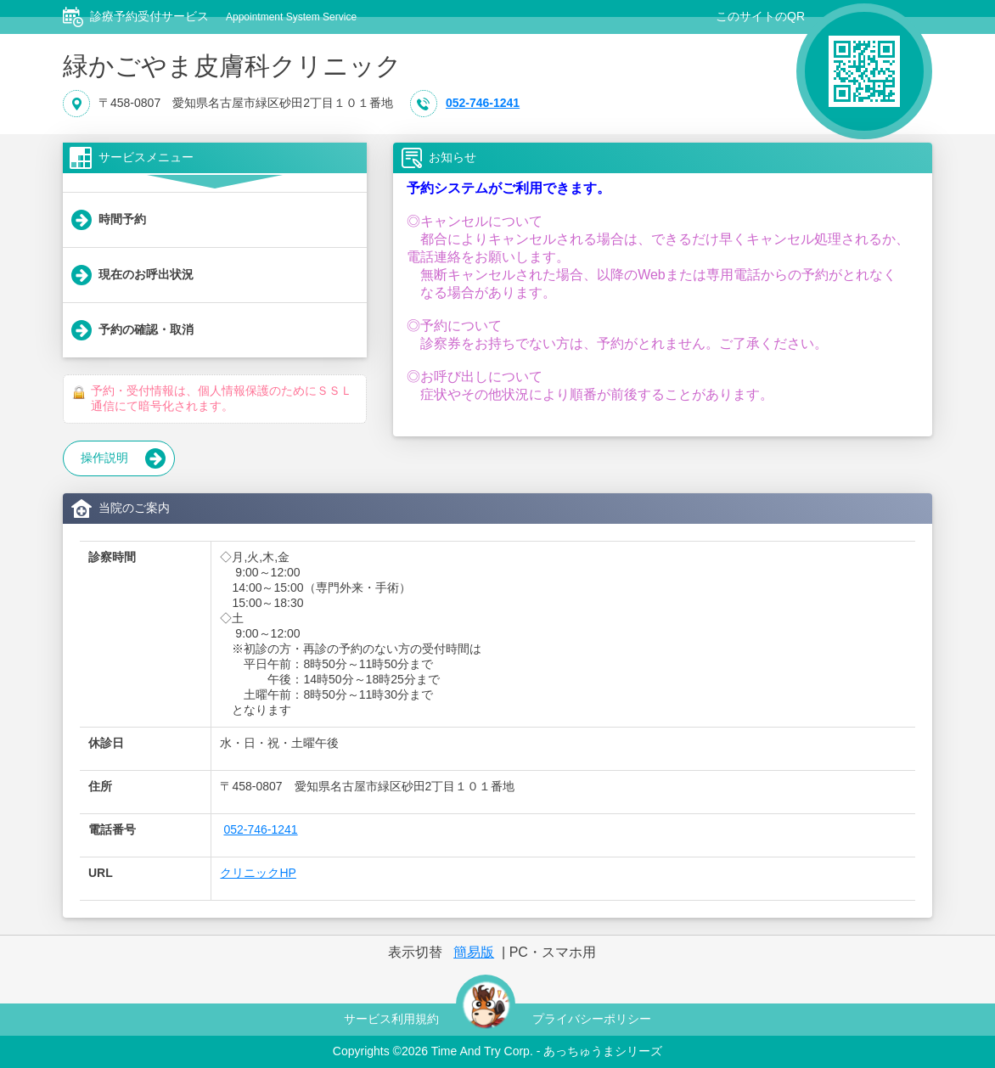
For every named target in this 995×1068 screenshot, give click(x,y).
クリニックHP (257, 873)
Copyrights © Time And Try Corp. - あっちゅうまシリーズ (497, 1051)
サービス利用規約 (391, 1019)
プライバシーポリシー (591, 1019)
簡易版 (473, 952)
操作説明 (123, 458)
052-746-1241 (483, 103)
